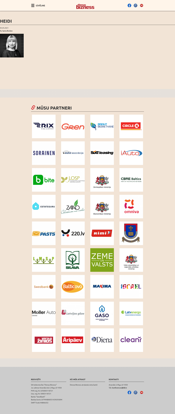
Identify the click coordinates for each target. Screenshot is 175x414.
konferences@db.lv (119, 388)
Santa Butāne (7, 31)
